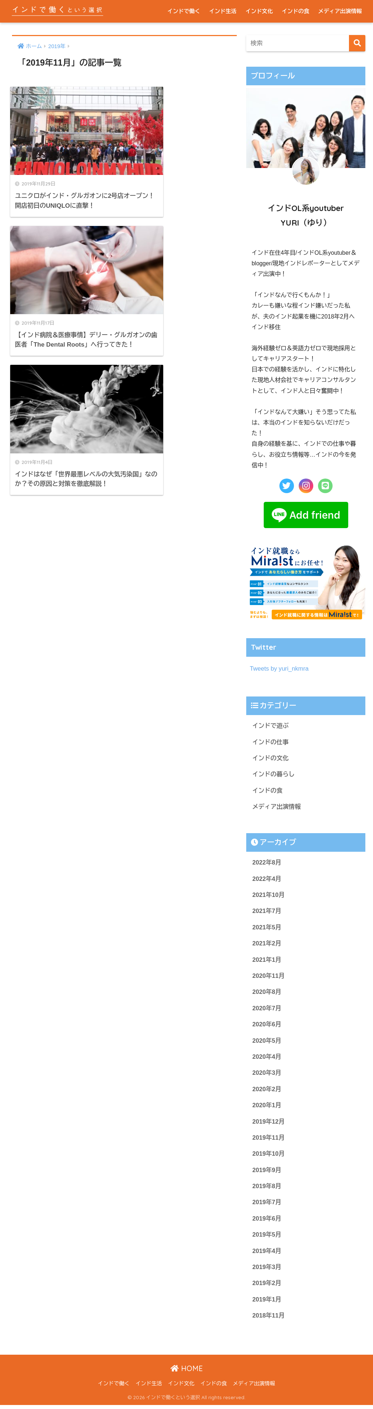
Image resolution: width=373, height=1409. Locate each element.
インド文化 (259, 11)
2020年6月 (267, 1026)
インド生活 (222, 11)
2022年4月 (267, 879)
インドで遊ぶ (270, 725)
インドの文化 (270, 758)
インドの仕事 (270, 742)
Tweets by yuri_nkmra (279, 668)
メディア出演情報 (340, 11)
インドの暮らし (273, 774)
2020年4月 (267, 1058)
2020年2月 (267, 1091)
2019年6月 (267, 1221)
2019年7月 (267, 1205)
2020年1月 (267, 1107)
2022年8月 (267, 863)
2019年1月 (267, 1303)
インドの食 (295, 11)
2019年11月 (268, 1140)
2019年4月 (267, 1254)
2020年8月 (267, 993)
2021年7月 (267, 912)
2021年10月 (268, 896)
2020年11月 (268, 977)
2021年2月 (267, 944)
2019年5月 (267, 1237)
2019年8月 (267, 1189)
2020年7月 (267, 1009)
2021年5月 (267, 928)
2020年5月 (267, 1042)
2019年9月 (267, 1173)
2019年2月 (267, 1286)
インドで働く (183, 11)
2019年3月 (267, 1270)
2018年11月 (268, 1319)
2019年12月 (268, 1123)
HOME (186, 1372)
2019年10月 (268, 1156)
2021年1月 (267, 960)
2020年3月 (267, 1075)
